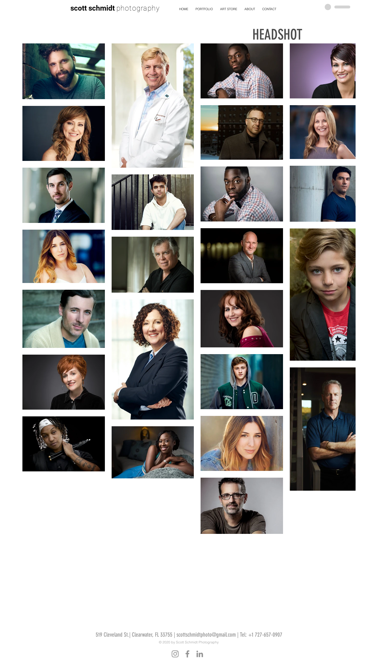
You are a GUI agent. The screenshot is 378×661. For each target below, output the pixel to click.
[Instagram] (175, 654)
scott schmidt (92, 8)
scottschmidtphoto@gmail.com (206, 634)
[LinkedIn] (199, 654)
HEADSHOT (277, 34)
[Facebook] (187, 654)
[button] (204, 9)
